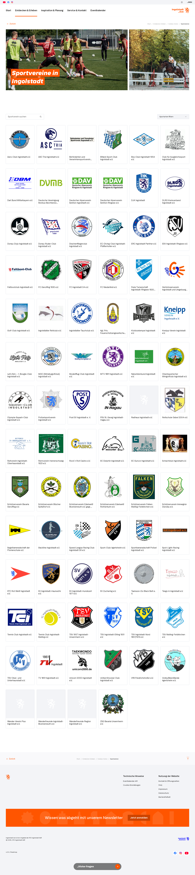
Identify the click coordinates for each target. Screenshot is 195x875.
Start (149, 24)
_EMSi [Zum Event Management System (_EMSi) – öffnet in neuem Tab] (189, 2)
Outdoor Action (173, 24)
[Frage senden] (117, 866)
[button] (20, 144)
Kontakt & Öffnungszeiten (169, 781)
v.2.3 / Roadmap (11, 852)
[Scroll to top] (188, 759)
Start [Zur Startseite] (8, 10)
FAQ (160, 785)
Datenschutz (164, 793)
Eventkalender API (130, 781)
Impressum (163, 789)
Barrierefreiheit (165, 797)
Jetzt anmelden (139, 817)
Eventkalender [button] (98, 10)
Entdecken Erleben (159, 24)
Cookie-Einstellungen (131, 785)
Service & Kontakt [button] (76, 10)
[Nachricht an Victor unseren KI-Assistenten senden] (95, 866)
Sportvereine (185, 24)
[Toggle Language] (182, 2)
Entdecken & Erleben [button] (26, 10)
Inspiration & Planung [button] (52, 10)
